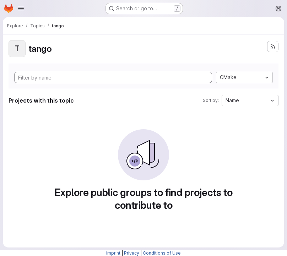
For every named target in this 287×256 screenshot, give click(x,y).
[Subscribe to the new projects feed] (272, 46)
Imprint (113, 253)
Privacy (131, 253)
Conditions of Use (162, 253)
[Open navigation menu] (21, 8)
